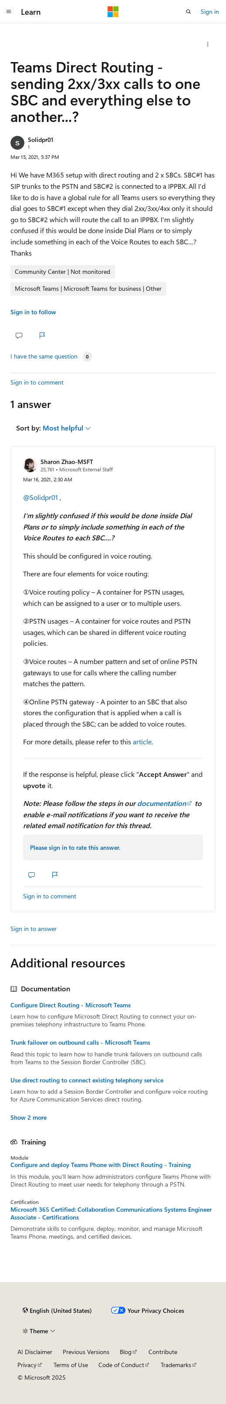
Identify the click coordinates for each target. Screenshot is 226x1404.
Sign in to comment (37, 382)
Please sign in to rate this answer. (75, 847)
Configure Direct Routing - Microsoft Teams (70, 1005)
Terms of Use (71, 1365)
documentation (161, 803)
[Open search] (188, 12)
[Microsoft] (113, 11)
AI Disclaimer (34, 1352)
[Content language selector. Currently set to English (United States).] (57, 1310)
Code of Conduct (121, 1365)
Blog (126, 1352)
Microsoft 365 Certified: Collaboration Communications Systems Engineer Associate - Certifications (111, 1213)
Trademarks (176, 1365)
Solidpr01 (41, 139)
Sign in (210, 11)
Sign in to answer (33, 928)
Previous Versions (86, 1352)
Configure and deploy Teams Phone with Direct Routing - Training (100, 1165)
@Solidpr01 (41, 497)
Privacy (27, 1365)
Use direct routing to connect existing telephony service (86, 1080)
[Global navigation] (8, 12)
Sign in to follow (33, 312)
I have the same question (44, 356)
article (142, 741)
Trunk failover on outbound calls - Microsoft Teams (80, 1042)
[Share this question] (208, 44)
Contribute (162, 1352)
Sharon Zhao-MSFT (66, 461)
